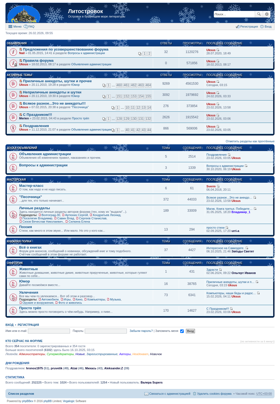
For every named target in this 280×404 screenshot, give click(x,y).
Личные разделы (34, 208)
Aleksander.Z (113, 368)
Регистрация (28, 324)
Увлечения (28, 292)
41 (133, 130)
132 (148, 119)
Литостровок (85, 11)
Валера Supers (151, 382)
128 (119, 119)
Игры (67, 299)
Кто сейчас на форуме (24, 341)
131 (141, 119)
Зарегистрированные (102, 354)
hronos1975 (34, 368)
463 (141, 85)
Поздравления (36, 126)
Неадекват (140, 354)
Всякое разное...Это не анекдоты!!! (54, 103)
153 (133, 96)
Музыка (115, 299)
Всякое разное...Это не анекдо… (229, 197)
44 (149, 130)
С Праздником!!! (37, 115)
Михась (91, 368)
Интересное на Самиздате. (225, 248)
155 (148, 96)
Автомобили (50, 299)
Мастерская (16, 179)
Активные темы (19, 74)
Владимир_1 (241, 212)
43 (143, 130)
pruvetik (57, 368)
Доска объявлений (22, 147)
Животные (28, 269)
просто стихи (215, 227)
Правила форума (38, 60)
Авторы (125, 354)
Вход (9, 324)
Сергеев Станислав (92, 218)
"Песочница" (80, 107)
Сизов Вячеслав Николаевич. (42, 221)
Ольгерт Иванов (244, 273)
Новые (80, 354)
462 (133, 85)
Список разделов (21, 393)
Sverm (211, 186)
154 (141, 96)
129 (126, 119)
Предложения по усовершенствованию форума (65, 49)
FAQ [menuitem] (31, 26)
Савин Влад (65, 218)
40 (127, 130)
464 (148, 85)
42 (138, 130)
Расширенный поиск (266, 14)
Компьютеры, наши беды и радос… (231, 293)
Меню (17, 26)
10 (127, 108)
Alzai (73, 368)
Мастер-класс (31, 186)
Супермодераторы (60, 354)
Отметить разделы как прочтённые (250, 141)
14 (149, 108)
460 (119, 85)
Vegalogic (69, 401)
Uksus (210, 50)
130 (133, 119)
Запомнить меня (169, 330)
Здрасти (212, 269)
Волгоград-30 (51, 215)
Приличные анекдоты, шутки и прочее (57, 81)
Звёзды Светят (243, 251)
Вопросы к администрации (86, 53)
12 (138, 108)
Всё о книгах (30, 247)
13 (143, 108)
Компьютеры (96, 299)
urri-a (235, 230)
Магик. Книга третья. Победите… (229, 208)
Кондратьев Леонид (106, 215)
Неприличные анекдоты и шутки (52, 92)
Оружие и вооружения (37, 302)
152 (126, 96)
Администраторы (32, 354)
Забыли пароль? (141, 330)
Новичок (156, 354)
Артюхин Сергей (76, 215)
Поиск (259, 14)
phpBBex (27, 401)
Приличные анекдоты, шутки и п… (230, 282)
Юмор (75, 84)
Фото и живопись (70, 302)
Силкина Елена (79, 221)
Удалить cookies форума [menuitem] (214, 393)
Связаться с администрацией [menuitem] (169, 393)
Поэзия (25, 227)
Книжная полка (19, 241)
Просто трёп (80, 118)
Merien (24, 118)
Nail (22, 53)
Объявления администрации (91, 64)
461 (126, 85)
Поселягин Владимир (37, 218)
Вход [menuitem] (268, 26)
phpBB (47, 401)
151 (119, 96)
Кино (79, 299)
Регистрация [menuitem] (249, 26)
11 (133, 108)
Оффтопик (15, 262)
